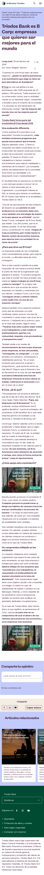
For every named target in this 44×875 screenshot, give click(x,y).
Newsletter (8, 819)
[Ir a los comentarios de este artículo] (35, 68)
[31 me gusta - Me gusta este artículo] (36, 62)
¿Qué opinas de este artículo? (17, 676)
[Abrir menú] (40, 3)
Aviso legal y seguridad (13, 827)
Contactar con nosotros (14, 832)
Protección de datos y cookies (17, 823)
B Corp (5, 87)
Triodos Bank (10, 794)
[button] (41, 758)
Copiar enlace (34, 707)
